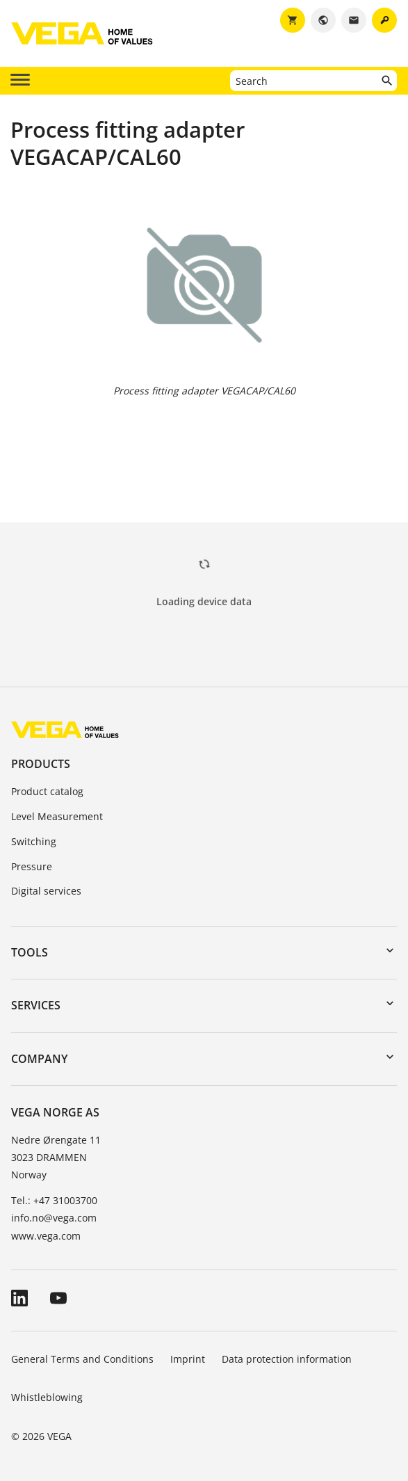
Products (40, 763)
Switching (33, 841)
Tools (29, 952)
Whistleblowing (47, 1397)
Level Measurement (57, 816)
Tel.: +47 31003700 (54, 1200)
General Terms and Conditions (82, 1359)
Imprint (187, 1359)
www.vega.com (46, 1235)
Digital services (46, 890)
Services (35, 1005)
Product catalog (47, 791)
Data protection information (287, 1359)
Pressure (31, 866)
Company (39, 1058)
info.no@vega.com (54, 1217)
